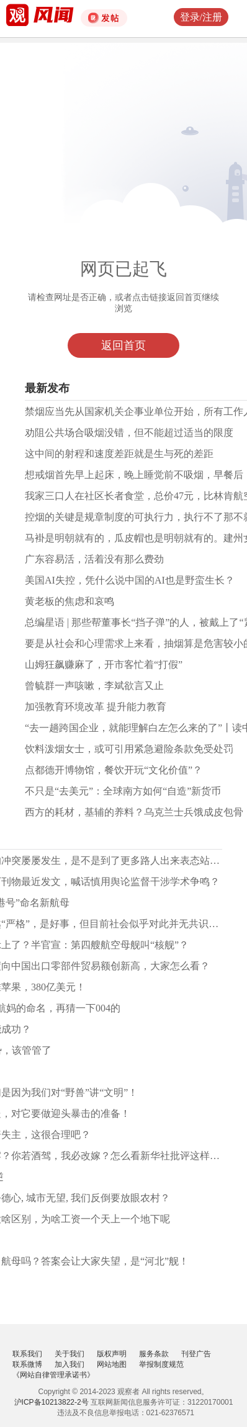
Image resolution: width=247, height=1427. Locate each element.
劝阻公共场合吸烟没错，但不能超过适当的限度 (129, 432)
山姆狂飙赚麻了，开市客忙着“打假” (103, 664)
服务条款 (154, 1353)
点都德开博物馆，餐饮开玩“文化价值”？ (113, 770)
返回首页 (123, 345)
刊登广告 (196, 1353)
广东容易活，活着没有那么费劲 (94, 559)
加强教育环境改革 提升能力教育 (95, 706)
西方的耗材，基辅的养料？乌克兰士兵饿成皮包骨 (134, 812)
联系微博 (27, 1364)
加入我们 (69, 1364)
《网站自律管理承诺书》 (53, 1375)
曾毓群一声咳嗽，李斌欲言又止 (94, 685)
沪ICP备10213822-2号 (51, 1402)
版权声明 (112, 1353)
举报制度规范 (161, 1364)
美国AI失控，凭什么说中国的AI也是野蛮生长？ (130, 580)
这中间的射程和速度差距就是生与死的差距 (119, 453)
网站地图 (112, 1364)
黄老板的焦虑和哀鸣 (69, 601)
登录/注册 (201, 17)
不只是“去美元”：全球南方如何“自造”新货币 (123, 791)
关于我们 (69, 1353)
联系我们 (27, 1353)
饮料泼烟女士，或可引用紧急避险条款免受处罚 (129, 749)
